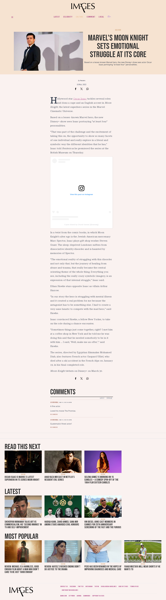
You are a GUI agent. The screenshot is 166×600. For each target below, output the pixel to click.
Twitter (80, 586)
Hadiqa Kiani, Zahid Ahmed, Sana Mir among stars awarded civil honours (61, 523)
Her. (109, 17)
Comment (91, 17)
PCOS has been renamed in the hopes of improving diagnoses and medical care (103, 568)
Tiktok (96, 586)
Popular (109, 398)
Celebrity (67, 17)
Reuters (82, 81)
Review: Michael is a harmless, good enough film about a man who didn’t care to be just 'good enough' (22, 569)
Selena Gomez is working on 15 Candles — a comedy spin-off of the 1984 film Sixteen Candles (101, 479)
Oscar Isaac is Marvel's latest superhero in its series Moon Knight (22, 478)
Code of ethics (123, 586)
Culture (79, 17)
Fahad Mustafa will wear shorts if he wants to (142, 568)
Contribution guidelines (70, 590)
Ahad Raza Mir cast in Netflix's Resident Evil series (59, 478)
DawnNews (86, 596)
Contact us (64, 586)
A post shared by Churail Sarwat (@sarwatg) (81, 225)
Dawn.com (63, 596)
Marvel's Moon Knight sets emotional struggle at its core (118, 46)
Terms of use (134, 586)
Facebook (73, 586)
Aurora (79, 596)
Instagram (88, 586)
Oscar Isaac (80, 98)
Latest (57, 17)
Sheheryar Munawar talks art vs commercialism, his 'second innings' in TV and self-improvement (23, 524)
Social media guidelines (108, 586)
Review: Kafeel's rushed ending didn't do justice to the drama (62, 568)
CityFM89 (72, 596)
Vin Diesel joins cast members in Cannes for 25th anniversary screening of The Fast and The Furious (102, 524)
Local (101, 17)
